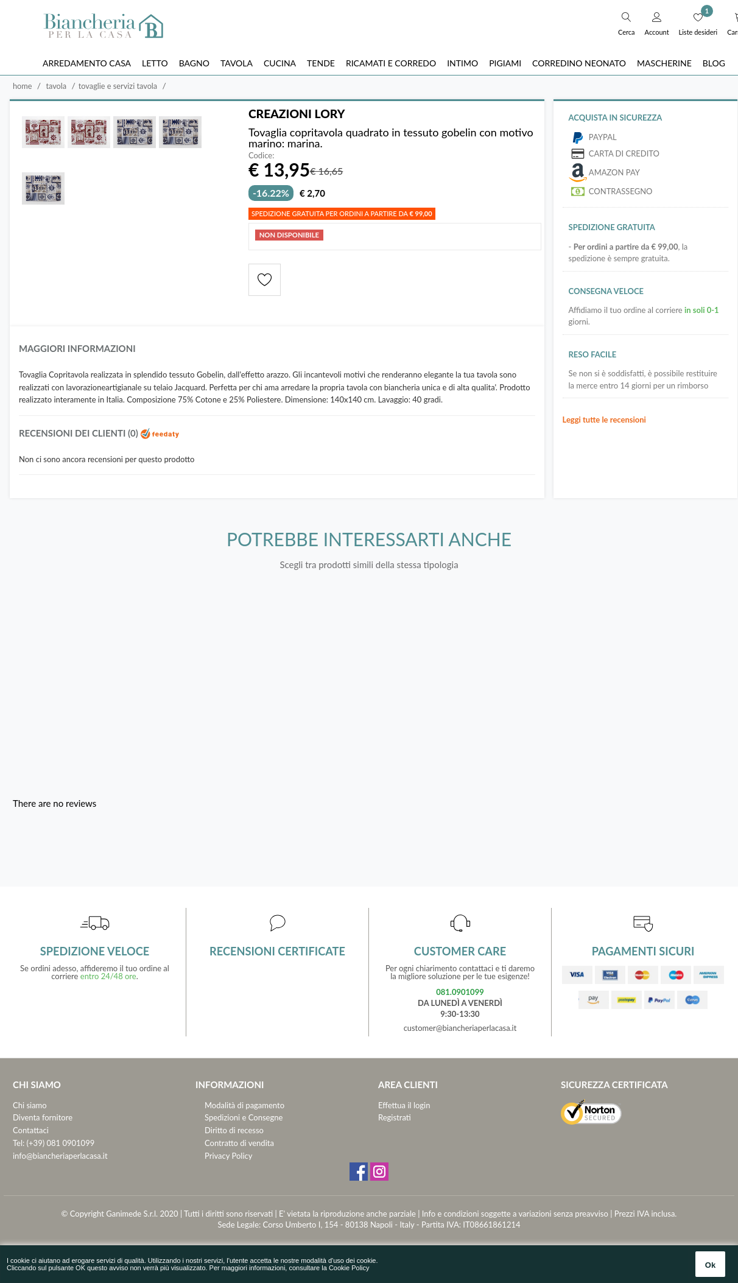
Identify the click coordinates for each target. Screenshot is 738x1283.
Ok (710, 1265)
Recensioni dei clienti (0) (100, 433)
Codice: (261, 156)
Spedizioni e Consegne (244, 1118)
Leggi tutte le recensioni (604, 419)
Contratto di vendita (239, 1143)
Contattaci (31, 1131)
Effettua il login (404, 1105)
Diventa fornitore (42, 1118)
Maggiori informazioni (77, 348)
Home (22, 86)
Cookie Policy (349, 1267)
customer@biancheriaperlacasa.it (460, 1028)
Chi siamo (30, 1105)
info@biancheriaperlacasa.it (60, 1156)
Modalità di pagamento (244, 1105)
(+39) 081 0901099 (61, 1143)
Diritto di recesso (234, 1131)
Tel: (18, 1143)
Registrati (394, 1118)
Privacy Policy (228, 1156)
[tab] (277, 352)
